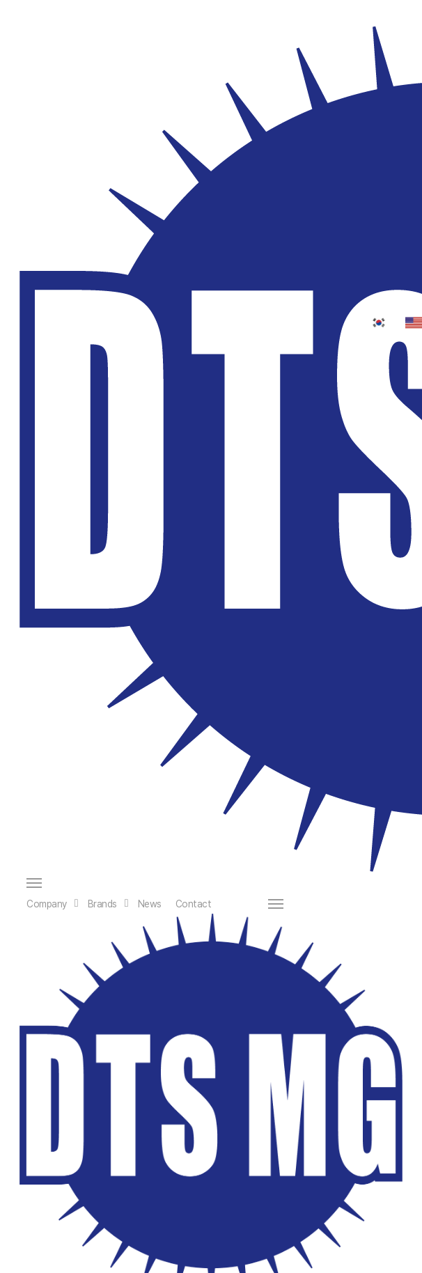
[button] (214, 883)
